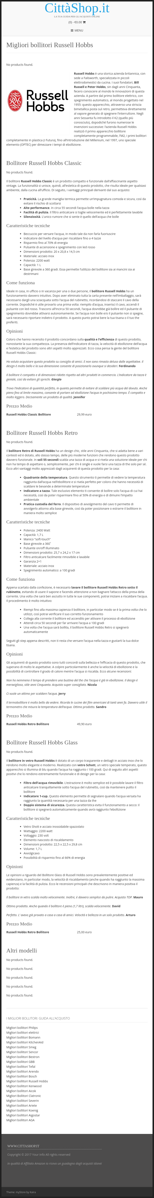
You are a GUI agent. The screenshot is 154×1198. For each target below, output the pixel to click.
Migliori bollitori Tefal (20, 1067)
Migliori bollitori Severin (22, 1101)
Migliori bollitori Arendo (22, 1071)
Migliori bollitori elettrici (22, 1033)
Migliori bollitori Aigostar (23, 1115)
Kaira (33, 1192)
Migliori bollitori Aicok (21, 1091)
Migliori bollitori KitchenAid (24, 1042)
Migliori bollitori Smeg (21, 1047)
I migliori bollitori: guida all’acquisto (38, 1018)
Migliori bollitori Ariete (21, 1105)
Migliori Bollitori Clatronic (23, 1096)
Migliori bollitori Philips (22, 1028)
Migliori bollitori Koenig (22, 1110)
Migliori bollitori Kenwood (24, 1086)
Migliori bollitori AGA (20, 1120)
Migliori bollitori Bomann (23, 1037)
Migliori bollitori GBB (20, 1062)
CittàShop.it (77, 8)
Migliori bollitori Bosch (21, 1076)
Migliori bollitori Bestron (22, 1057)
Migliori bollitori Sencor (22, 1052)
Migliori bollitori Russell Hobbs (27, 1081)
